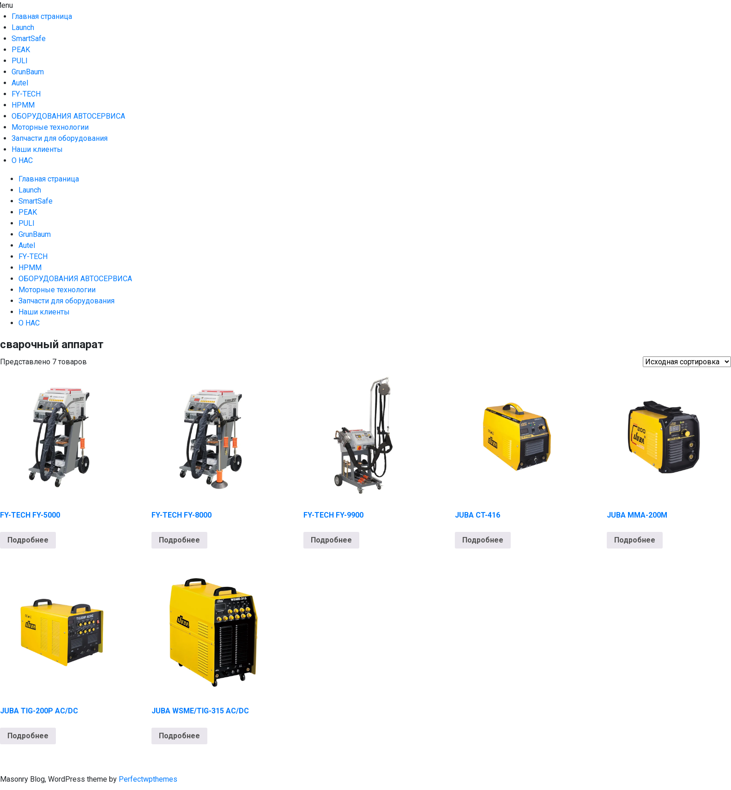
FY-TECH (26, 94)
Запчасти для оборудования (60, 138)
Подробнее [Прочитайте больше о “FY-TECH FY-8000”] (179, 540)
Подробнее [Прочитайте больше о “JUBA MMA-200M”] (634, 540)
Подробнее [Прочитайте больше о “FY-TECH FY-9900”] (331, 540)
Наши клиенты (37, 149)
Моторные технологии (50, 127)
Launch (23, 27)
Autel (20, 82)
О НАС (22, 160)
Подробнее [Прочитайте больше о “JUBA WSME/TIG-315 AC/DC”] (179, 735)
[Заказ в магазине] (687, 361)
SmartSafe (29, 38)
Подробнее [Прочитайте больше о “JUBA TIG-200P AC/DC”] (27, 735)
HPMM (23, 105)
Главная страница (42, 16)
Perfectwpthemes (148, 779)
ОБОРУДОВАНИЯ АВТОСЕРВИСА (68, 116)
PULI (20, 60)
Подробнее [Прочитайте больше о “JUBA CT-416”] (482, 540)
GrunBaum (28, 71)
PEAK (21, 49)
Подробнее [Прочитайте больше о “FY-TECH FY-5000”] (27, 540)
